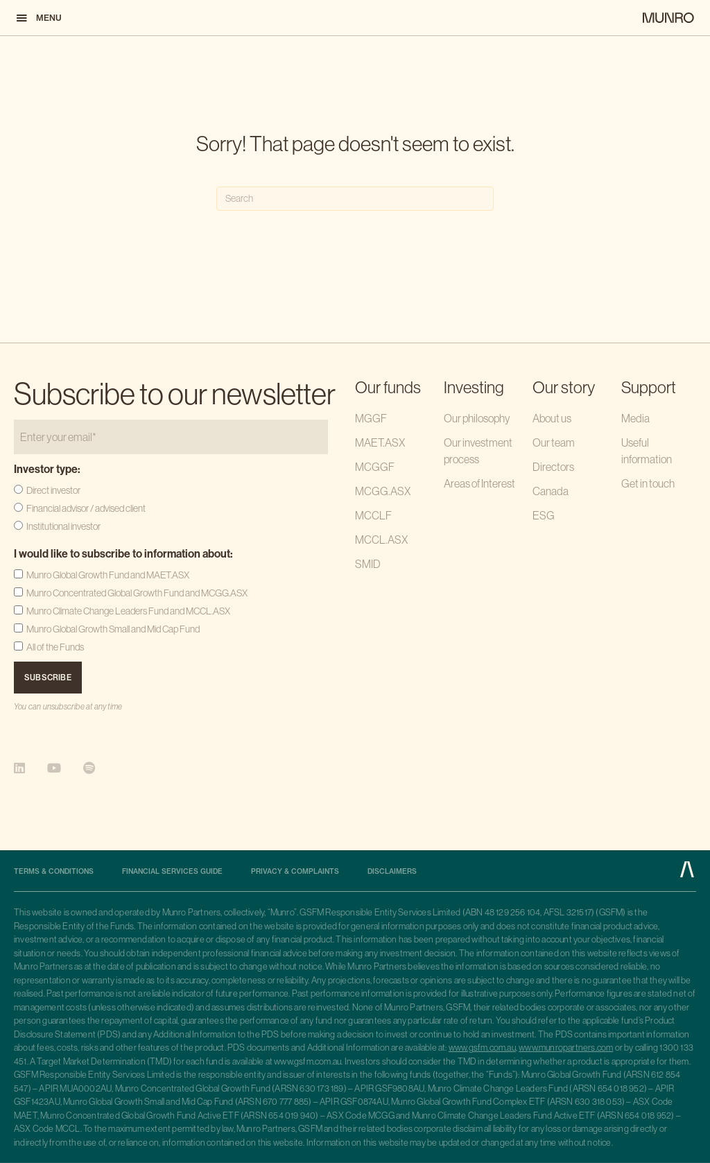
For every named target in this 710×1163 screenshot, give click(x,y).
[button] (38, 18)
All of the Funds (55, 647)
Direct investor (53, 490)
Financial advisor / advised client (86, 508)
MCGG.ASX (382, 491)
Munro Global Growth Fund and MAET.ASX (107, 575)
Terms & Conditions (54, 871)
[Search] (355, 199)
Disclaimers (392, 871)
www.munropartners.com (566, 1047)
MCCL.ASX (381, 539)
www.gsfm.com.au (482, 1047)
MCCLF (373, 515)
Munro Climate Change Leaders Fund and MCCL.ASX (128, 611)
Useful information (646, 451)
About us (551, 418)
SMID (368, 564)
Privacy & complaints (295, 871)
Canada (550, 491)
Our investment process (478, 451)
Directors (553, 467)
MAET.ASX (380, 442)
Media (635, 418)
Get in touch (648, 483)
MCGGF (375, 467)
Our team (553, 442)
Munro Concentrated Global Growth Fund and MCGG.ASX (137, 593)
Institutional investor (63, 526)
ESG (543, 515)
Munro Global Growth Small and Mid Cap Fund (113, 629)
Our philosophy (477, 418)
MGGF (371, 418)
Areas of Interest (479, 483)
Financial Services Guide (172, 871)
